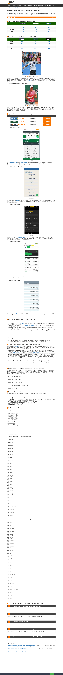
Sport (14, 5)
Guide (49, 5)
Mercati (40, 5)
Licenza (36, 76)
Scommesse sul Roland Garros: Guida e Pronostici (18, 648)
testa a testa (22, 323)
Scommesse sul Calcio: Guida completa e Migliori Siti (18, 651)
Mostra (53, 17)
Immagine (27, 76)
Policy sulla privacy (47, 673)
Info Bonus (47, 118)
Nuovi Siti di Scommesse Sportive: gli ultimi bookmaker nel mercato (21, 645)
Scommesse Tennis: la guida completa (23, 7)
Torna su (31, 656)
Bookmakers (30, 5)
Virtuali (54, 5)
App (45, 5)
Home (8, 7)
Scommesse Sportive (13, 7)
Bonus (35, 5)
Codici (24, 5)
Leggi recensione (33, 118)
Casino (19, 5)
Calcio (9, 5)
